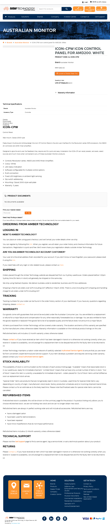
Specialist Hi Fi (69, 503)
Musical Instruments (71, 496)
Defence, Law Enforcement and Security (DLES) (73, 488)
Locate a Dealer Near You (68, 73)
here (61, 265)
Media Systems (69, 484)
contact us (13, 452)
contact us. (20, 304)
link (31, 244)
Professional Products (72, 493)
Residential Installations (73, 501)
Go (29, 213)
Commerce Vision (15, 523)
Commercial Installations (73, 498)
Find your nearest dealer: (12, 210)
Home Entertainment (72, 506)
